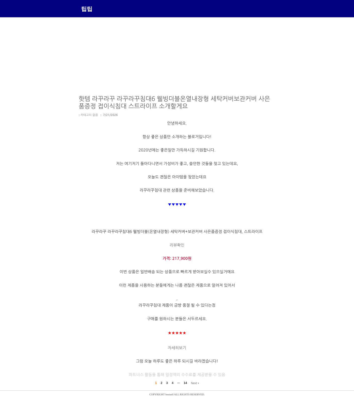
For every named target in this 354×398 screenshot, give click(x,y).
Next (195, 383)
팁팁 (86, 9)
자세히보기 (177, 348)
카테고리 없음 (88, 115)
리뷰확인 (177, 245)
